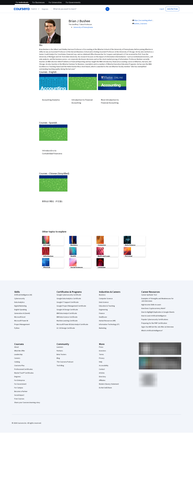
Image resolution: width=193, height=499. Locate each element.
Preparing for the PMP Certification (154, 323)
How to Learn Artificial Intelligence (153, 315)
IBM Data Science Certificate (67, 317)
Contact (102, 369)
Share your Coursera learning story (27, 402)
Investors (102, 350)
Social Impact (19, 395)
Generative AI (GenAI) (22, 313)
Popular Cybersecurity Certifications (154, 319)
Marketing (102, 328)
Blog (58, 358)
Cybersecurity (19, 298)
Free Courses (19, 398)
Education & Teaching (107, 305)
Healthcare (103, 317)
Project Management (22, 324)
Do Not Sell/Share (105, 387)
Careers (17, 358)
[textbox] (80, 9)
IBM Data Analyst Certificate (67, 313)
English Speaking (20, 309)
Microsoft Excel (19, 317)
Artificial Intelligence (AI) (23, 294)
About (16, 347)
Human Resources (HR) (107, 320)
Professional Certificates (23, 369)
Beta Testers (61, 354)
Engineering (103, 309)
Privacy (101, 358)
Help (100, 361)
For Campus (18, 387)
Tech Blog (60, 365)
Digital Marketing (20, 305)
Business (102, 294)
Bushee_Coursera (140, 23)
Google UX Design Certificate (67, 309)
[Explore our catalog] (35, 9)
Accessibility (103, 365)
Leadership (18, 354)
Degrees (17, 376)
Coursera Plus (19, 365)
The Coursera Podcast (65, 361)
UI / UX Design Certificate (66, 328)
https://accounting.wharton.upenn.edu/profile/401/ (152, 20)
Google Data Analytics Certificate (69, 298)
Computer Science (106, 298)
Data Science (104, 302)
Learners (60, 347)
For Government (20, 384)
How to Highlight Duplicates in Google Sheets (157, 312)
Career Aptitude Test (149, 294)
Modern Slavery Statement (109, 384)
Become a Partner (20, 391)
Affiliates (102, 380)
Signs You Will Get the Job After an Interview (157, 326)
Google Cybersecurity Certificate (69, 294)
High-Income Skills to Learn (151, 304)
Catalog (17, 361)
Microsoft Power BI (21, 320)
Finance (102, 313)
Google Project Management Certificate (71, 305)
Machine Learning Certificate (67, 320)
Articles (102, 373)
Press (101, 347)
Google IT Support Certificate (68, 302)
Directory (102, 376)
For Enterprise (19, 380)
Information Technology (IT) (109, 324)
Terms (101, 354)
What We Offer (19, 350)
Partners (60, 350)
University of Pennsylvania (83, 27)
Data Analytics (19, 302)
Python (16, 328)
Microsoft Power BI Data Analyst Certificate (72, 324)
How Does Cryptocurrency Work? (153, 308)
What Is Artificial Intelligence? (152, 330)
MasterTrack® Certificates (24, 373)
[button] (45, 9)
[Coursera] (21, 9)
